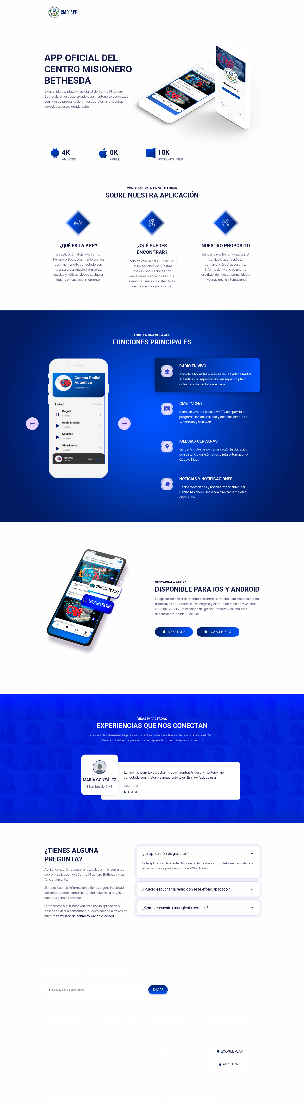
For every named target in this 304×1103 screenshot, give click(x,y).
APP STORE (229, 1064)
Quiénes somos (57, 1029)
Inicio (163, 12)
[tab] (198, 853)
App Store (174, 632)
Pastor (51, 1039)
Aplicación (180, 12)
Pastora (51, 1049)
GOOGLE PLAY (230, 1051)
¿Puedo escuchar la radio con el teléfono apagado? (186, 889)
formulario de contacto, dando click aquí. (86, 916)
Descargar (223, 12)
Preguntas (245, 12)
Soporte (107, 1039)
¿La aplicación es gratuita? (165, 853)
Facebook (164, 1049)
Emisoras (163, 1029)
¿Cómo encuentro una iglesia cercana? (175, 907)
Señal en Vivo (166, 1039)
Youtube (163, 1059)
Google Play (218, 632)
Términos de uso (113, 1049)
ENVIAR (158, 989)
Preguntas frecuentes (117, 1029)
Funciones (202, 12)
